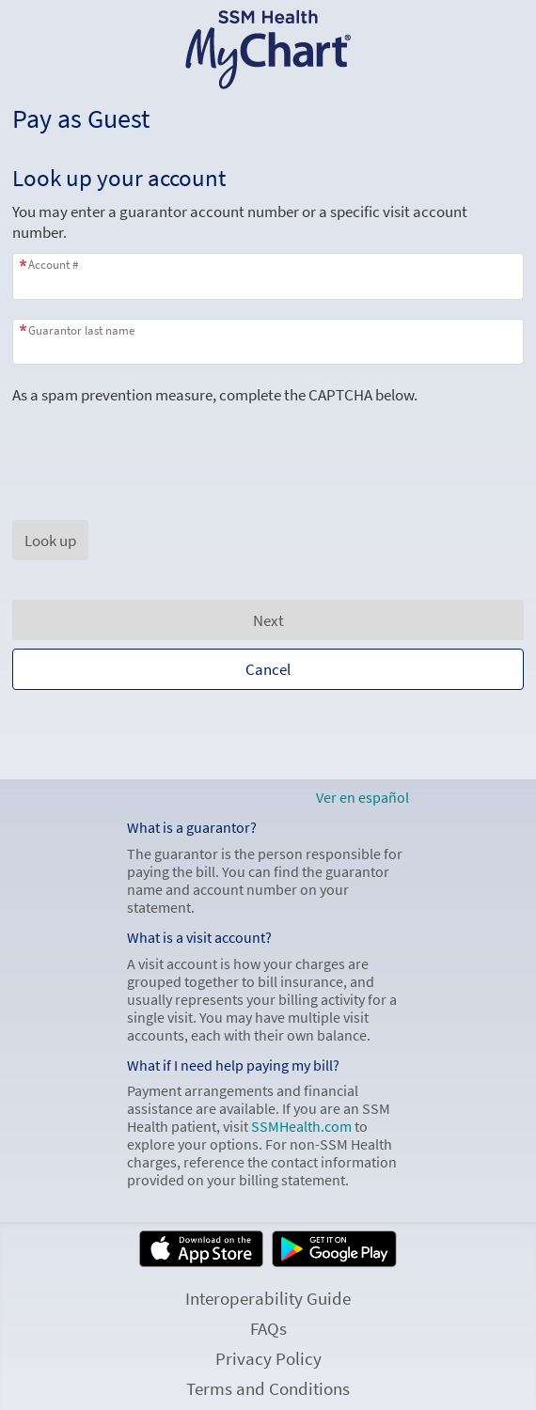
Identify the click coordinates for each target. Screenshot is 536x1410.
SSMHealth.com (301, 1127)
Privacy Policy (268, 1358)
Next (268, 620)
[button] (50, 540)
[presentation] (155, 441)
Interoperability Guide (268, 1298)
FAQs (268, 1328)
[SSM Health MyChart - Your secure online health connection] (268, 49)
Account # (53, 265)
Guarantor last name (81, 330)
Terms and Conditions (268, 1388)
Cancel (268, 669)
